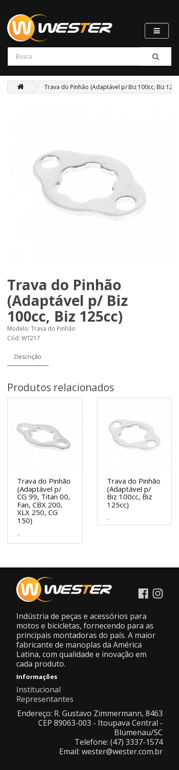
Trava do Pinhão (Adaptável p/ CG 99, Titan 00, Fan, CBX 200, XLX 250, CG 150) (44, 500)
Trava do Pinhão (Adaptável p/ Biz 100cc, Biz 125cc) (133, 492)
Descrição (28, 357)
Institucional (38, 689)
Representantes (45, 699)
